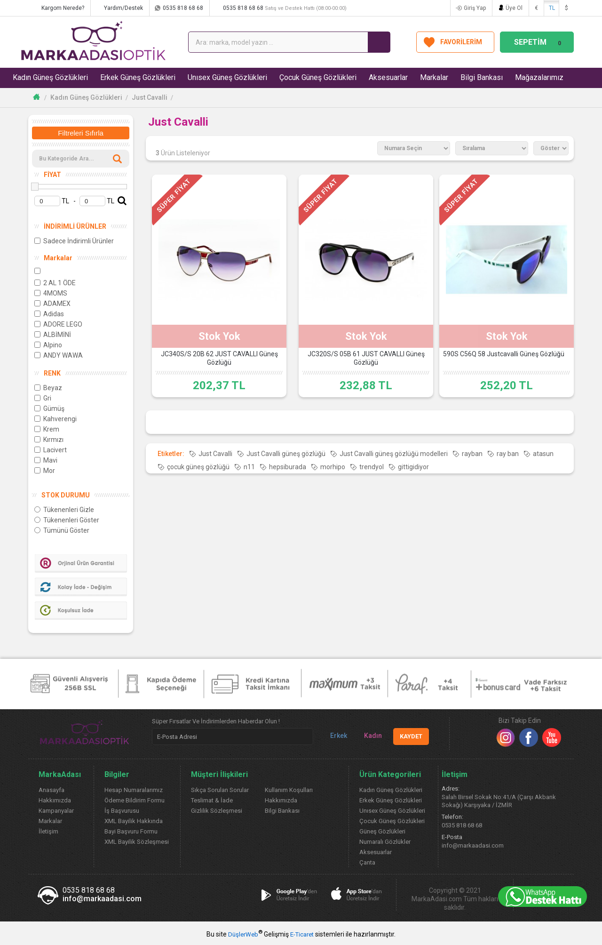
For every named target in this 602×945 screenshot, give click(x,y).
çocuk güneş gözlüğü (198, 467)
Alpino (48, 345)
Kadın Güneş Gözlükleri (50, 77)
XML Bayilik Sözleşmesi (136, 841)
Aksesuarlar (388, 77)
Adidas (49, 314)
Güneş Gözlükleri (382, 831)
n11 (249, 467)
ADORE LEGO (58, 324)
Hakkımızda (55, 800)
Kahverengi (55, 419)
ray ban (508, 453)
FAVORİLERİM (461, 42)
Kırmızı (48, 439)
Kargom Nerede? (62, 8)
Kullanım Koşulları (289, 789)
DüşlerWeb (243, 934)
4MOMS (50, 293)
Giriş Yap (475, 8)
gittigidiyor (413, 467)
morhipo (332, 467)
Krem (46, 429)
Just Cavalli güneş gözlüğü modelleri (394, 453)
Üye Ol (514, 8)
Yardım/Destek (123, 8)
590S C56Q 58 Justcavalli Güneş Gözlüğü (503, 354)
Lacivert (50, 450)
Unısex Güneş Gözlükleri (227, 77)
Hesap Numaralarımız (133, 789)
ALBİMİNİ (52, 334)
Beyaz (48, 388)
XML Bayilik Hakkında (133, 821)
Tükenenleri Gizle (64, 509)
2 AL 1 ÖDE (55, 283)
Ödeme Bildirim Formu (134, 800)
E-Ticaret (302, 934)
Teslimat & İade (212, 800)
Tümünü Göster (61, 530)
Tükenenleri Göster (66, 520)
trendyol (371, 467)
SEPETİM (539, 42)
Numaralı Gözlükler (385, 841)
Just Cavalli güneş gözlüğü (285, 453)
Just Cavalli (149, 97)
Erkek (335, 736)
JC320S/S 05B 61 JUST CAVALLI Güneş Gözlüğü (366, 358)
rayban (472, 453)
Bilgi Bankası (481, 77)
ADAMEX (52, 303)
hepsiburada (287, 467)
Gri (42, 398)
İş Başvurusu (121, 810)
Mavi (45, 460)
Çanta (367, 862)
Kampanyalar (56, 810)
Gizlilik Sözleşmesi (216, 810)
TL (552, 8)
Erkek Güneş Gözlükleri (137, 77)
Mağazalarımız (539, 77)
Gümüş (49, 408)
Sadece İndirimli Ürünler (74, 241)
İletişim (48, 831)
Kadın (369, 736)
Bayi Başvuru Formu (131, 831)
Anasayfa (51, 789)
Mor (44, 470)
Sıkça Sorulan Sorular (220, 789)
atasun (543, 453)
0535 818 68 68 (183, 8)
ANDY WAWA (58, 355)
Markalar (434, 77)
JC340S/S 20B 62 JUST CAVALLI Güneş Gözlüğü (219, 358)
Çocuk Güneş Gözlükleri (317, 77)
